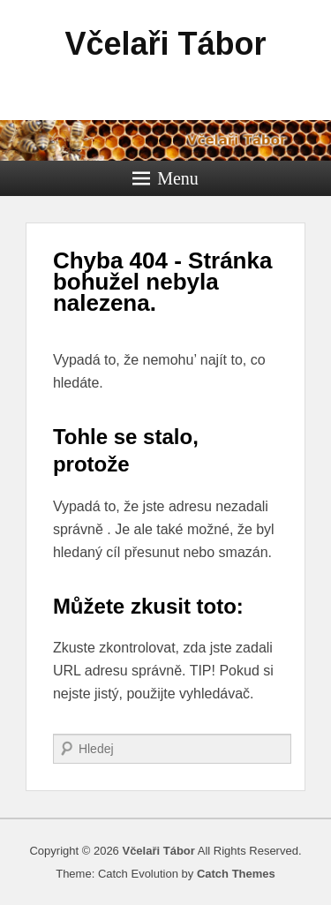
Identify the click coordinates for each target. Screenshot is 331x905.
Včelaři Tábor (165, 44)
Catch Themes (236, 873)
